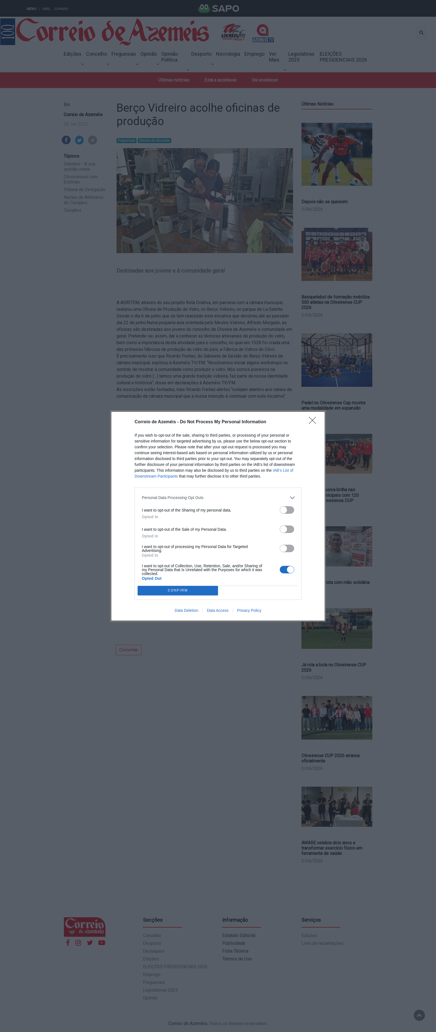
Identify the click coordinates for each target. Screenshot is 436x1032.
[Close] (314, 422)
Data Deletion (186, 610)
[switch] (287, 510)
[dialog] (218, 516)
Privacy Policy (249, 610)
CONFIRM (177, 590)
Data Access (218, 610)
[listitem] (218, 498)
